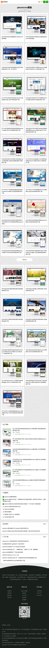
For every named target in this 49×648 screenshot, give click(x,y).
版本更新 (24, 597)
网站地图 (28, 642)
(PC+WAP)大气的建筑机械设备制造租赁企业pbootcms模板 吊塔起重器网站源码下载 (12, 191)
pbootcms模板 (18, 434)
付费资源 (9, 593)
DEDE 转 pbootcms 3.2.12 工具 (10, 555)
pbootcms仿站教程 (8, 509)
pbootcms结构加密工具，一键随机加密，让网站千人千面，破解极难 (20, 549)
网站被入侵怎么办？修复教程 (11, 514)
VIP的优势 (39, 590)
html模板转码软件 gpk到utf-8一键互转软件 (13, 544)
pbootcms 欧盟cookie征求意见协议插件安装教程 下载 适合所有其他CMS (21, 531)
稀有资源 (9, 595)
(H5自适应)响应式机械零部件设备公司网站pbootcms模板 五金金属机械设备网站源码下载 (36, 252)
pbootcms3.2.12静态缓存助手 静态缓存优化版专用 (15, 541)
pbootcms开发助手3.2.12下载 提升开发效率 (13, 546)
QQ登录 (40, 2)
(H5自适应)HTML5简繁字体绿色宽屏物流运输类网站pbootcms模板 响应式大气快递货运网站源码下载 (36, 130)
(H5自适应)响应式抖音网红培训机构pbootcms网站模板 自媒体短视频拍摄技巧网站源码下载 (12, 160)
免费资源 (9, 590)
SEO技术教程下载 (8, 517)
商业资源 (9, 597)
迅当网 (8, 625)
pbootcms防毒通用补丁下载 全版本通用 (12, 552)
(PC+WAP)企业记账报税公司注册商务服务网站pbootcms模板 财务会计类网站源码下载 (36, 160)
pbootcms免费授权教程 (10, 496)
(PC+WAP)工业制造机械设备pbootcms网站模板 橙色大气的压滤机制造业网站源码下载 (12, 412)
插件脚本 (24, 593)
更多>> (45, 523)
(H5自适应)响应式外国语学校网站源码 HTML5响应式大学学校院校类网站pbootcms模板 (12, 222)
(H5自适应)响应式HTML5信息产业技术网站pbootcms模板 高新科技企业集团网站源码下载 (36, 382)
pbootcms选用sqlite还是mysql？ (12, 506)
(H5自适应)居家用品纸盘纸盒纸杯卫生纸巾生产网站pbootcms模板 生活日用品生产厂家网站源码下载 (12, 351)
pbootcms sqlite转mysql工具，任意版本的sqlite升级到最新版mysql (19, 557)
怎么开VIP (39, 593)
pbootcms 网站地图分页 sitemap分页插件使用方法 (15, 528)
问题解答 (24, 599)
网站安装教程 (7, 511)
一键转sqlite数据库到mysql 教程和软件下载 (13, 560)
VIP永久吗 (39, 595)
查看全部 (24, 259)
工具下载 (24, 595)
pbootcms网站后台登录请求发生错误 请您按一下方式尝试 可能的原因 (21, 504)
